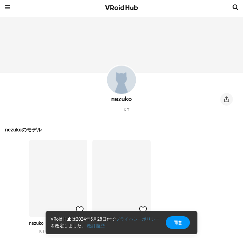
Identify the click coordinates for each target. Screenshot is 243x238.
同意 (177, 222)
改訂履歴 (96, 225)
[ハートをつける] (80, 210)
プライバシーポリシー (137, 219)
